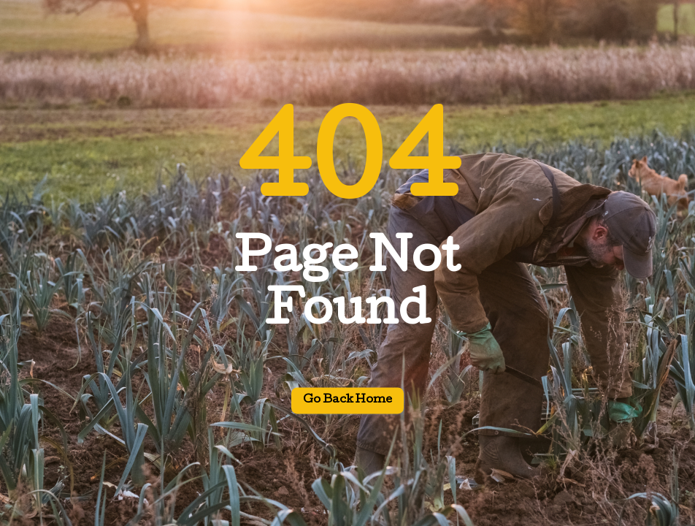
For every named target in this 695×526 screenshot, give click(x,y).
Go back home (347, 401)
